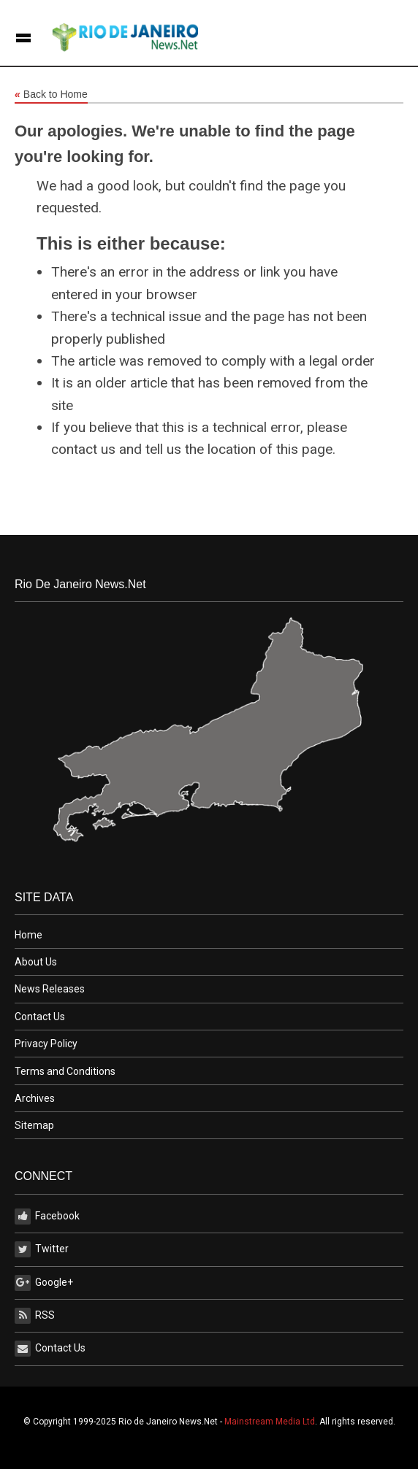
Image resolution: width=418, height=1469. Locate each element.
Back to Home (51, 95)
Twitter (42, 1249)
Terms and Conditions (65, 1071)
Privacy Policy (46, 1043)
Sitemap (34, 1125)
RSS (35, 1316)
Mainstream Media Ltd (269, 1421)
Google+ (44, 1283)
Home (28, 935)
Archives (35, 1098)
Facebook (47, 1216)
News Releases (50, 989)
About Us (36, 962)
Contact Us (40, 1016)
